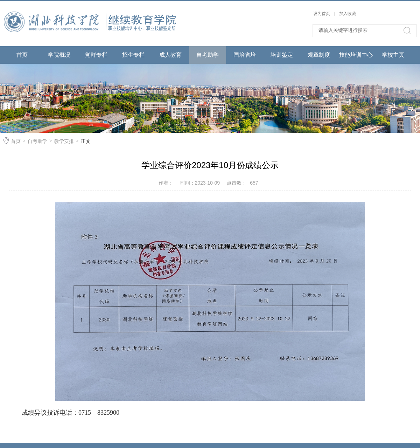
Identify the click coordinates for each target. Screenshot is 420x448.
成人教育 (170, 55)
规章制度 (319, 55)
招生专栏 (133, 55)
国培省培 (244, 55)
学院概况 (59, 55)
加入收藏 (347, 13)
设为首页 (321, 13)
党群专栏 (96, 55)
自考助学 (207, 55)
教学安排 (64, 141)
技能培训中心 (356, 55)
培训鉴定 (282, 55)
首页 (22, 55)
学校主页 (393, 55)
